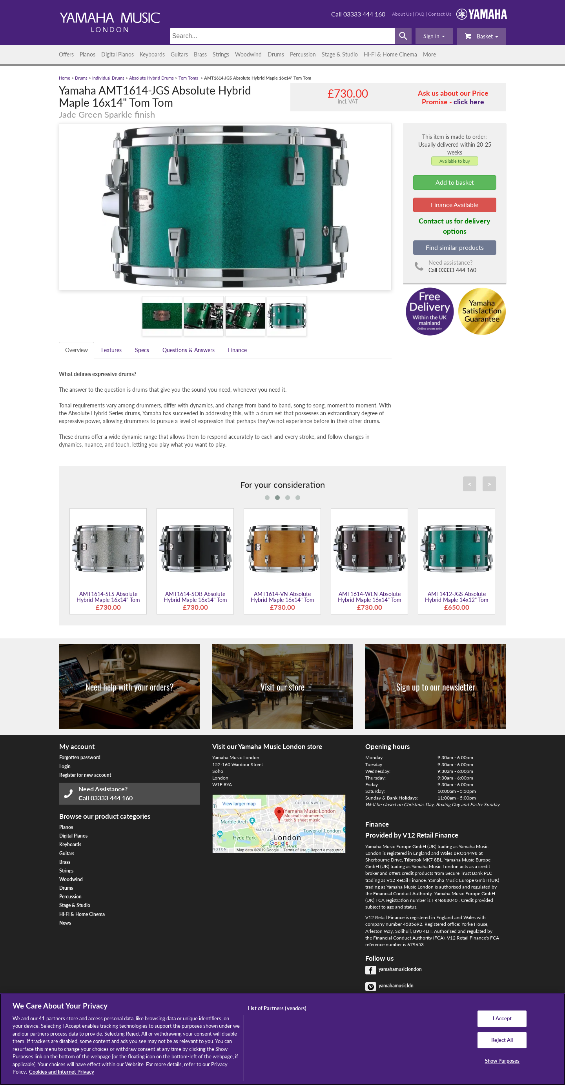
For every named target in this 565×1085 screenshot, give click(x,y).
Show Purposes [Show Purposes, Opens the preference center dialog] (502, 1061)
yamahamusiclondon (400, 969)
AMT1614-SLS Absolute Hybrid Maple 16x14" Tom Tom (108, 600)
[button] (434, 36)
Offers (66, 54)
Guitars (179, 54)
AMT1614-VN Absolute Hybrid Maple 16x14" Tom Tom (282, 600)
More (429, 54)
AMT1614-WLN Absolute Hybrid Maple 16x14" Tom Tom (369, 600)
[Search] (283, 36)
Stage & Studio (340, 54)
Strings (221, 54)
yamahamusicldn (396, 986)
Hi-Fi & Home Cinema (390, 54)
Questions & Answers (188, 350)
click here (469, 101)
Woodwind (248, 54)
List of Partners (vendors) (277, 1008)
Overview (76, 350)
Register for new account (85, 775)
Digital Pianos (117, 54)
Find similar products (455, 247)
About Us (402, 14)
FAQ (420, 14)
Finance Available (454, 204)
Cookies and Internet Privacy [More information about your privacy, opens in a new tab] (61, 1072)
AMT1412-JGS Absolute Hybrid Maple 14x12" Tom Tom (456, 600)
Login (65, 766)
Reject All (502, 1040)
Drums (276, 54)
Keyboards (152, 54)
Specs (142, 350)
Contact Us (439, 14)
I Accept (502, 1018)
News (65, 923)
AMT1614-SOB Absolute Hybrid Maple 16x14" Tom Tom (195, 600)
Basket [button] (481, 36)
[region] (282, 1039)
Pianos (87, 54)
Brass (200, 54)
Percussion (303, 54)
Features (111, 350)
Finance (237, 350)
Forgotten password (79, 757)
